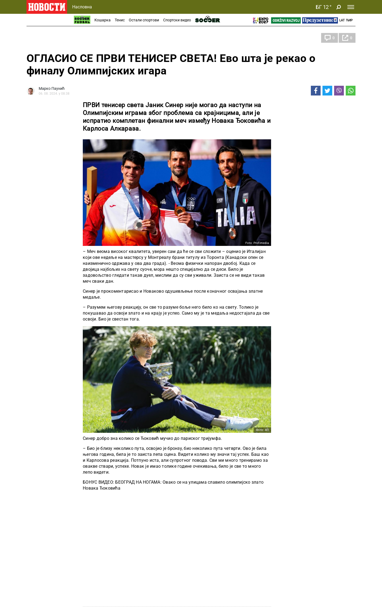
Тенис (120, 20)
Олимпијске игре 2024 (53, 37)
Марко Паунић (52, 88)
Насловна (82, 6)
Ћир (349, 20)
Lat (342, 20)
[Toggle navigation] (350, 7)
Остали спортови (144, 20)
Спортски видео (177, 20)
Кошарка (102, 20)
